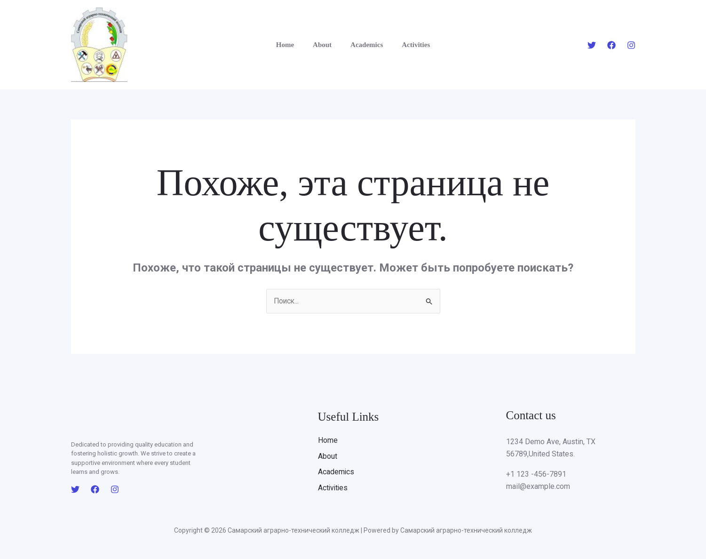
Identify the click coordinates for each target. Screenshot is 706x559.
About (324, 44)
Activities (409, 44)
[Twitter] (591, 45)
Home (292, 44)
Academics (364, 44)
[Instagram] (631, 45)
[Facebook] (611, 45)
